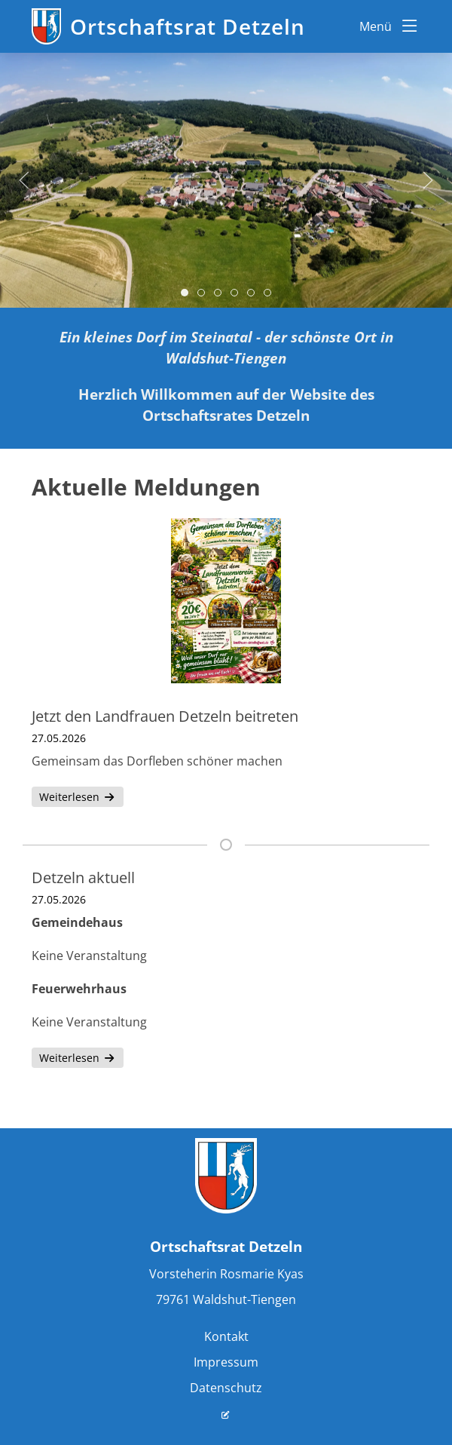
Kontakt (226, 1336)
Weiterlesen (77, 797)
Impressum (226, 1362)
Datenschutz (226, 1387)
